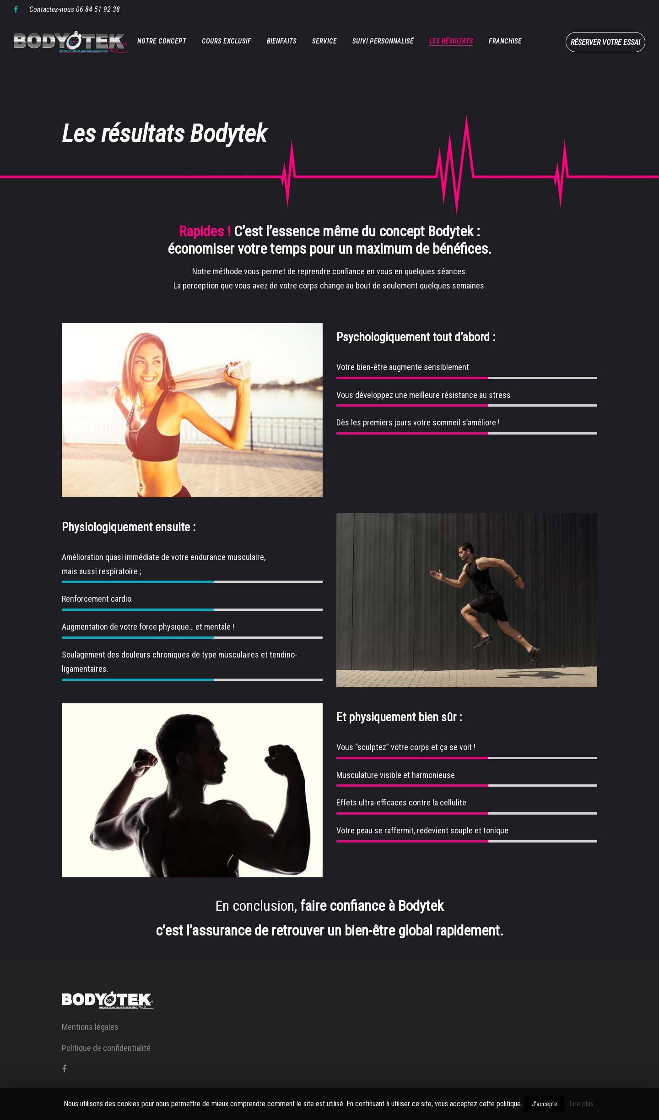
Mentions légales (90, 1027)
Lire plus (581, 1103)
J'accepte (544, 1104)
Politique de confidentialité (106, 1048)
